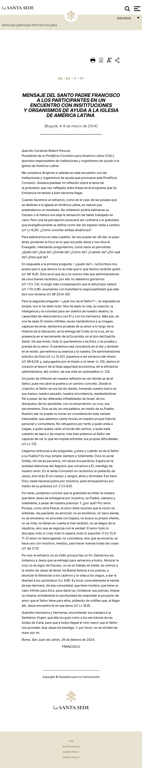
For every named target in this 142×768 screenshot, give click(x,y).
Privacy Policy (71, 757)
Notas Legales (71, 746)
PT (82, 78)
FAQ (71, 741)
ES (68, 78)
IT (75, 78)
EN (60, 78)
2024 (54, 25)
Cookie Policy (71, 752)
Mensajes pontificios (33, 25)
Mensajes (9, 25)
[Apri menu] (136, 8)
